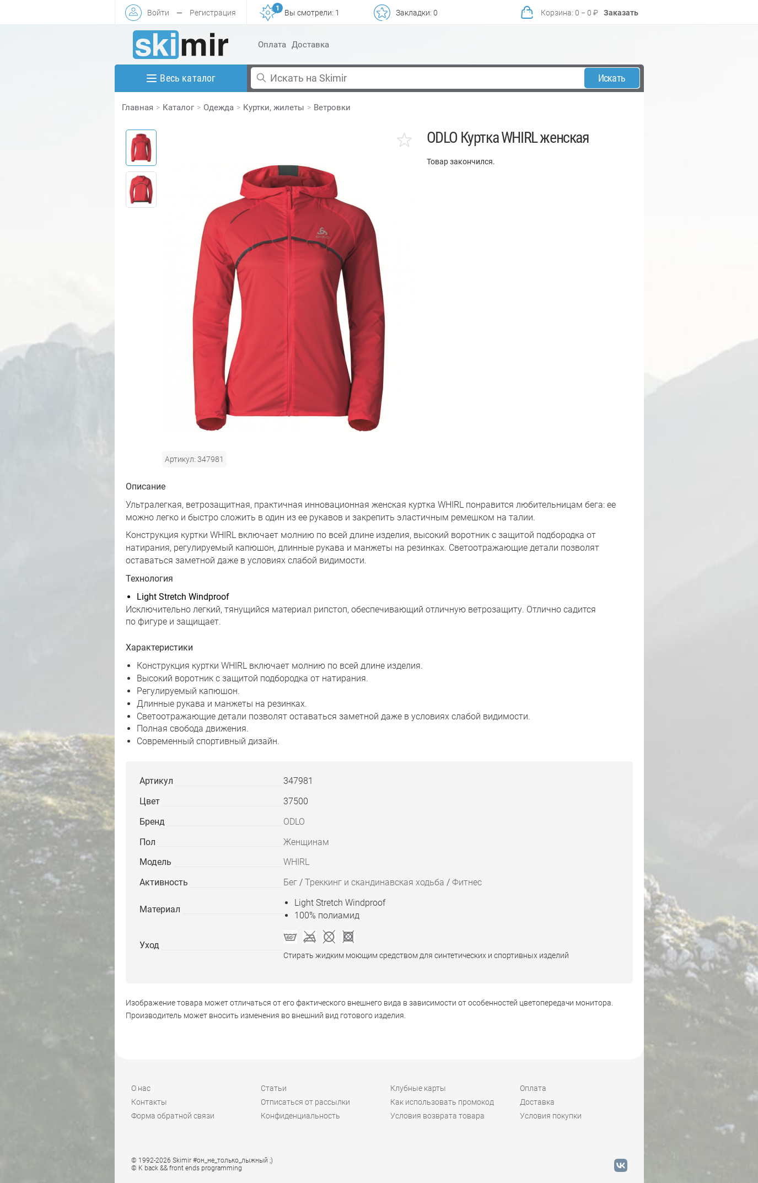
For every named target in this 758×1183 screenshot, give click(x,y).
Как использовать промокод (442, 1102)
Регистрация (213, 12)
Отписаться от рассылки (305, 1102)
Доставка (310, 45)
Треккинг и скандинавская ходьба (374, 882)
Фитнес (467, 882)
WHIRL (296, 862)
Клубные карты (418, 1088)
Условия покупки (551, 1115)
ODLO (294, 821)
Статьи (274, 1088)
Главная (137, 107)
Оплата (272, 45)
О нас (140, 1088)
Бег (290, 882)
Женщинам (306, 842)
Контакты (149, 1102)
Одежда (218, 107)
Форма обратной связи (172, 1115)
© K (186, 1168)
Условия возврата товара (437, 1115)
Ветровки (332, 107)
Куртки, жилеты (273, 107)
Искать (611, 78)
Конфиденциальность (300, 1115)
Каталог (178, 107)
